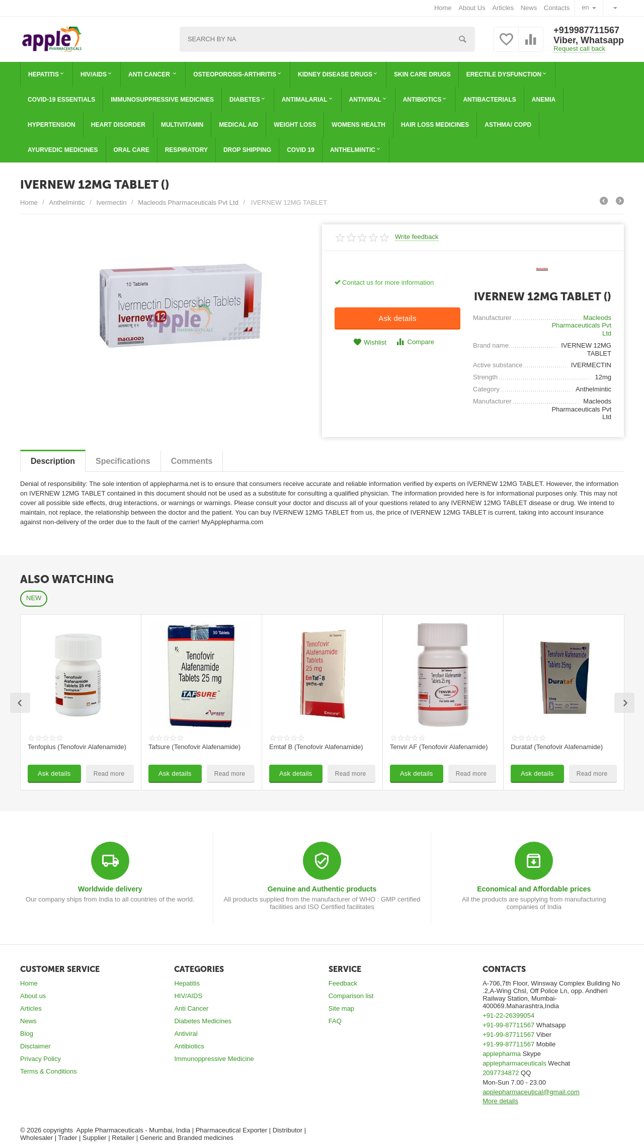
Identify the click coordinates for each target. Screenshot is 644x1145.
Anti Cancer (191, 1008)
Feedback (343, 983)
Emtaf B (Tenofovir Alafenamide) (316, 747)
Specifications (123, 461)
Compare (414, 342)
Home (443, 8)
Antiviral (185, 1033)
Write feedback (417, 236)
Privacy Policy (40, 1058)
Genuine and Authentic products (322, 889)
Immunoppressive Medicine (214, 1058)
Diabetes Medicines (202, 1021)
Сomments (192, 461)
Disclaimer (35, 1046)
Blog (26, 1033)
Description (53, 461)
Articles (503, 8)
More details (500, 1101)
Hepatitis (187, 983)
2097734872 (500, 1073)
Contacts (557, 8)
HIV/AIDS (188, 996)
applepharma (501, 1053)
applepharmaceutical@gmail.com (531, 1092)
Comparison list (351, 996)
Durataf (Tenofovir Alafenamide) (557, 747)
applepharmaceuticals (514, 1063)
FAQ (335, 1021)
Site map (341, 1008)
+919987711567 (586, 30)
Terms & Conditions (48, 1071)
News (529, 8)
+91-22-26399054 (508, 1015)
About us (33, 996)
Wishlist (369, 342)
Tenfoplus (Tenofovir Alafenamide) (77, 747)
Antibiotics (189, 1046)
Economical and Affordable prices (534, 889)
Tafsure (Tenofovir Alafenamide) (194, 747)
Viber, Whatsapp (588, 40)
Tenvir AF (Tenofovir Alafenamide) (439, 747)
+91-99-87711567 (508, 1025)
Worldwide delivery (110, 889)
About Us (472, 8)
